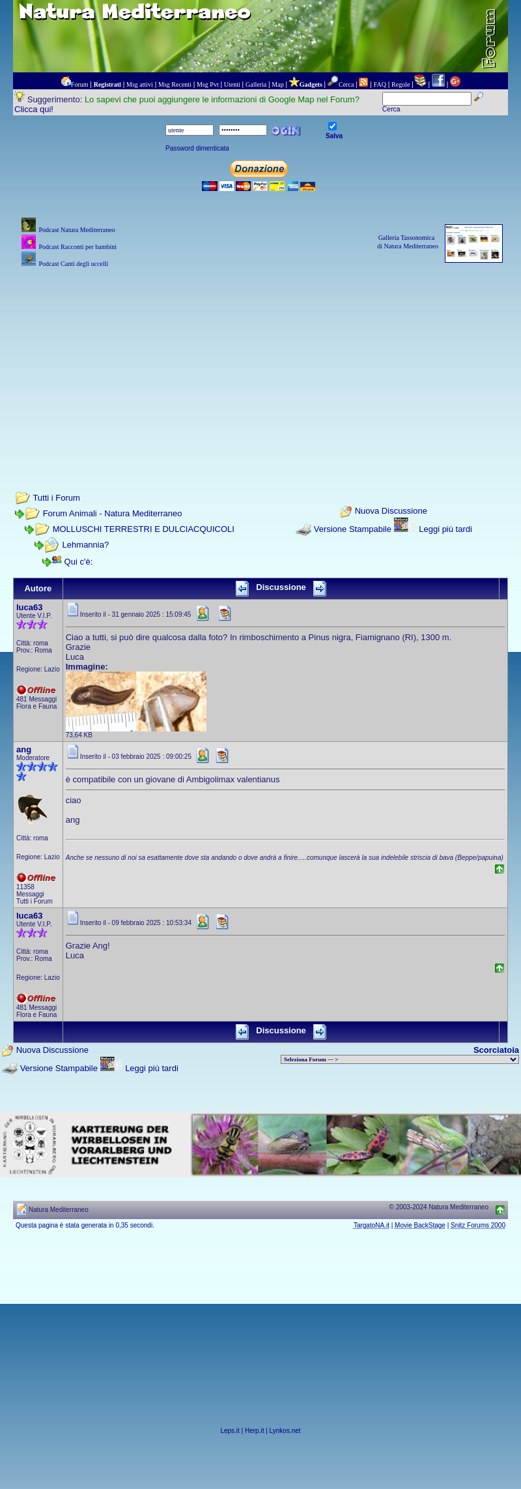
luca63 (29, 607)
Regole (400, 84)
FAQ (380, 84)
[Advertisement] (260, 362)
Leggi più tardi (445, 529)
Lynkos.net (285, 1430)
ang (23, 749)
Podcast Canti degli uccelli (73, 263)
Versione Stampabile (352, 529)
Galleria (256, 84)
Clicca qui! (33, 109)
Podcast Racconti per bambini (77, 246)
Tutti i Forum (56, 498)
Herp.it (254, 1430)
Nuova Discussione (391, 511)
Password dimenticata (197, 148)
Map (277, 84)
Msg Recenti (174, 84)
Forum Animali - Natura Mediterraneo (112, 513)
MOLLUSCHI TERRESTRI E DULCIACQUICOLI (143, 529)
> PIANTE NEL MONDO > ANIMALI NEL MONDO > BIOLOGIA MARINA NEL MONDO (400, 1059)
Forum (80, 84)
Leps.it (229, 1430)
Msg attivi (139, 84)
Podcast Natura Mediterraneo (76, 229)
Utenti (232, 84)
